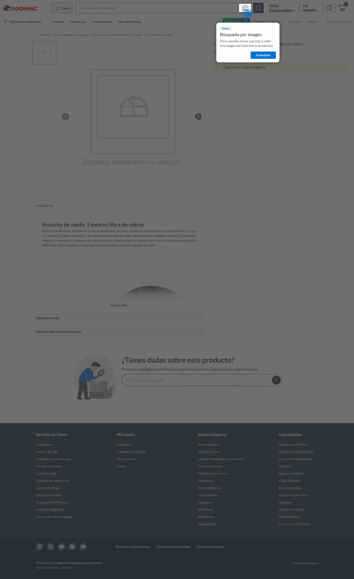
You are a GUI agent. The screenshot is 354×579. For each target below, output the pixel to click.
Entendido (263, 55)
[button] (170, 8)
